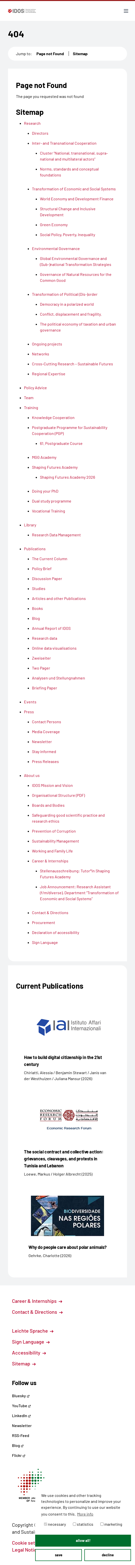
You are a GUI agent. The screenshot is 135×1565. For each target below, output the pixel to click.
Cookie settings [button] (31, 1543)
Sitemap (80, 53)
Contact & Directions (37, 1312)
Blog (18, 1445)
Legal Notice (28, 1550)
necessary (55, 1524)
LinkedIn (21, 1415)
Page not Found (50, 53)
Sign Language (31, 1342)
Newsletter (22, 1425)
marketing (111, 1524)
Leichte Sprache (32, 1331)
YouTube (21, 1405)
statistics (83, 1524)
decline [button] (108, 1555)
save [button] (58, 1555)
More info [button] (85, 1514)
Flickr (18, 1455)
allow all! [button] (83, 1540)
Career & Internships (37, 1301)
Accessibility (29, 1352)
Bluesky (21, 1395)
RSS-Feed (20, 1435)
